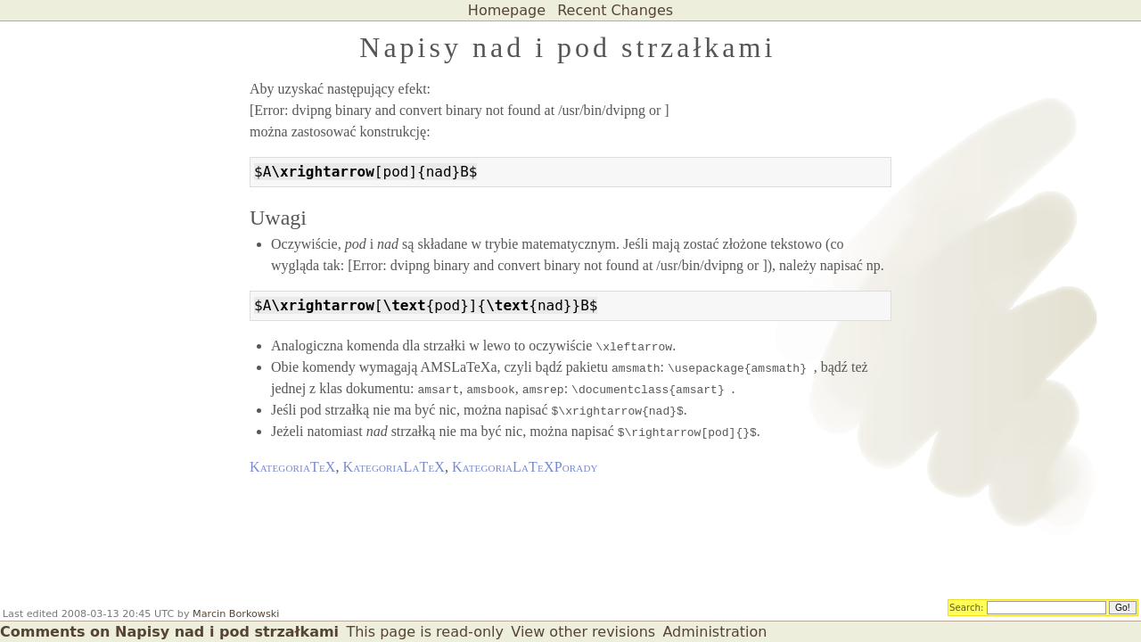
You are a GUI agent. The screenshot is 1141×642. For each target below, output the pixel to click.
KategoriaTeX (293, 466)
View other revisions (583, 631)
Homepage (507, 10)
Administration (714, 631)
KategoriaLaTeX (394, 466)
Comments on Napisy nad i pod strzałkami (169, 631)
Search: (966, 606)
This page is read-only (425, 631)
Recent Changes (615, 10)
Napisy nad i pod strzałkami (567, 47)
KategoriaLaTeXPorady (525, 466)
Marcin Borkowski (236, 614)
